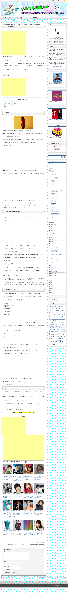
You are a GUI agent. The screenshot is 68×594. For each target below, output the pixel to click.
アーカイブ (51, 299)
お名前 (5, 562)
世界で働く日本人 (53, 271)
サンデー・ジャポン (55, 183)
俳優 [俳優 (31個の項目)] (63, 329)
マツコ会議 (53, 193)
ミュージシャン (41, 542)
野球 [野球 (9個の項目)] (54, 344)
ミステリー (52, 245)
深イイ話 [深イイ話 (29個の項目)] (61, 334)
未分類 (51, 288)
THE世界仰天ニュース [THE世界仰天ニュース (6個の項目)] (53, 306)
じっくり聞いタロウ (55, 177)
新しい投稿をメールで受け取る (11, 573)
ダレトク (53, 187)
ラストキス (53, 194)
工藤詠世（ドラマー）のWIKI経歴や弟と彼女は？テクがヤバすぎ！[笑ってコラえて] (39, 532)
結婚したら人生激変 (55, 213)
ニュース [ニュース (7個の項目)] (58, 321)
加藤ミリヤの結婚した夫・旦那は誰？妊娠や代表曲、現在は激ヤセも (28, 512)
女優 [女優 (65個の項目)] (50, 331)
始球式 (51, 284)
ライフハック (52, 269)
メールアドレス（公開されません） (11, 565)
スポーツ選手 (52, 230)
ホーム (4, 17)
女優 (51, 282)
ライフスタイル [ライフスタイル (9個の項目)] (58, 326)
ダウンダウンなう (54, 185)
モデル (51, 265)
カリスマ (52, 222)
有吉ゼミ (53, 204)
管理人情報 (19, 17)
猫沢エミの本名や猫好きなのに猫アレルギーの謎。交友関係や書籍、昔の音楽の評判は (38, 512)
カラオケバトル (54, 180)
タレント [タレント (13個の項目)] (61, 319)
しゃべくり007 (54, 175)
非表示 (26, 99)
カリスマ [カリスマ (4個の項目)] (58, 314)
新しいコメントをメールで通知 (11, 572)
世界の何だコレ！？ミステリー (56, 253)
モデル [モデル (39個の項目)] (52, 326)
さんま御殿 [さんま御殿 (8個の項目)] (59, 306)
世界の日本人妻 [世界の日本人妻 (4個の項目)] (61, 327)
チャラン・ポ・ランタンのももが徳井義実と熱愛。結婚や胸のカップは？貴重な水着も (28, 477)
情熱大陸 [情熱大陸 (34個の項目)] (55, 331)
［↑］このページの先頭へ (5, 587)
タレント (52, 239)
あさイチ (53, 171)
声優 (51, 280)
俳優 (51, 277)
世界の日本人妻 (53, 273)
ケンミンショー (54, 181)
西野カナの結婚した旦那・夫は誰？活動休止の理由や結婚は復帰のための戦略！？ (7, 495)
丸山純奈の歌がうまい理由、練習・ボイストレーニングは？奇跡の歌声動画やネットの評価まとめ (28, 532)
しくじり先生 (53, 174)
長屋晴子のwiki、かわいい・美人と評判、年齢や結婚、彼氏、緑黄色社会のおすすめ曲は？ (38, 477)
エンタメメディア (53, 170)
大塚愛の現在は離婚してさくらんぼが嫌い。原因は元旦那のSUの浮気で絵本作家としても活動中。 (28, 495)
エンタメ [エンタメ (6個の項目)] (60, 312)
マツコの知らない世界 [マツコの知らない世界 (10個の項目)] (60, 322)
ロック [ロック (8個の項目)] (51, 327)
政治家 (51, 286)
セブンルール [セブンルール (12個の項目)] (55, 319)
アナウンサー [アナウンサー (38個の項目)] (60, 310)
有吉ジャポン (53, 203)
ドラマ (51, 241)
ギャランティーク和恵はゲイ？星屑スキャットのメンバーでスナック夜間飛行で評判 (7, 532)
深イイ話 (53, 208)
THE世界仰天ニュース (55, 247)
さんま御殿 (53, 173)
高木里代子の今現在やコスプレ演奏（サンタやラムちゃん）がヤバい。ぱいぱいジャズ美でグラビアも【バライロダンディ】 (7, 514)
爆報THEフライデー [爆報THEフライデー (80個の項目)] (56, 336)
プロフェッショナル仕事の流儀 (56, 190)
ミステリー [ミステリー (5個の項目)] (56, 324)
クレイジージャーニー (54, 226)
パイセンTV (52, 243)
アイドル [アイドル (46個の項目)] (57, 308)
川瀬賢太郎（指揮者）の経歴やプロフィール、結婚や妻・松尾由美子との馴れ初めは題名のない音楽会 (17, 513)
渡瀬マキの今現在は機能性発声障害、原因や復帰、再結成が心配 (17, 495)
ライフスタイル (53, 267)
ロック (52, 261)
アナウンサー (52, 165)
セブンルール (52, 237)
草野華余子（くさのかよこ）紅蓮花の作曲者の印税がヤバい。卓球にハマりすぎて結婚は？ (7, 477)
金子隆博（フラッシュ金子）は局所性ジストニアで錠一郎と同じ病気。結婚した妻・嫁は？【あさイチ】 (17, 533)
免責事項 (35, 17)
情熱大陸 (53, 200)
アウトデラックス (54, 178)
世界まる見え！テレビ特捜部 (56, 254)
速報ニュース (52, 292)
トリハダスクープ (54, 250)
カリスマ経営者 (53, 224)
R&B (52, 258)
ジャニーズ (52, 228)
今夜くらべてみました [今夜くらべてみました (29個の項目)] (55, 329)
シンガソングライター (55, 259)
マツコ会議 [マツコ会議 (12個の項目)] (51, 324)
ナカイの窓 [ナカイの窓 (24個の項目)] (53, 321)
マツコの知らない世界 (55, 191)
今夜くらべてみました (55, 197)
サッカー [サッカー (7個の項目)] (53, 316)
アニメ (51, 168)
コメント (5, 551)
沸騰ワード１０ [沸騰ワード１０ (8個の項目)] (55, 334)
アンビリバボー (54, 248)
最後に (5, 106)
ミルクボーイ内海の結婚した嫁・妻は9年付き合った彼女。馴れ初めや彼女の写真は (51, 578)
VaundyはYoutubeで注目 (9, 101)
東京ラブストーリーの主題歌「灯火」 (11, 103)
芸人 (51, 290)
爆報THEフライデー (55, 211)
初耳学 (52, 198)
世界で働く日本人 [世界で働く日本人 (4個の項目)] (56, 327)
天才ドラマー (53, 262)
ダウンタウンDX (54, 184)
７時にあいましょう (55, 217)
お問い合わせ (11, 17)
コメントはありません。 (34, 544)
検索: (50, 157)
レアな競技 (53, 233)
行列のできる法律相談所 (55, 214)
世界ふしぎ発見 (53, 275)
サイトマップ (27, 17)
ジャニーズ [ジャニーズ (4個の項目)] (57, 316)
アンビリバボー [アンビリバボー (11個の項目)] (55, 312)
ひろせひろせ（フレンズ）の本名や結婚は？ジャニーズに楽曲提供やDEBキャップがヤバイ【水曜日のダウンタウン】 (18, 478)
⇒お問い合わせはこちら (57, 66)
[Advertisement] (13, 43)
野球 (52, 234)
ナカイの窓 (53, 188)
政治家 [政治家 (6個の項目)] (59, 331)
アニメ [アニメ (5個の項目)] (50, 312)
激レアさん (53, 210)
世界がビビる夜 (54, 251)
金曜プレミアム (54, 216)
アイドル (52, 163)
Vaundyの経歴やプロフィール (10, 104)
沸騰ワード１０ (54, 207)
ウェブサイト (6, 568)
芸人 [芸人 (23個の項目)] (58, 338)
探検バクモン (53, 201)
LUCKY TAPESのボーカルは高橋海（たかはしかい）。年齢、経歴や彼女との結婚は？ (38, 495)
